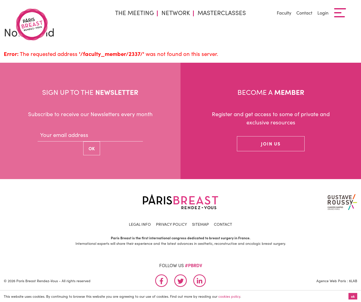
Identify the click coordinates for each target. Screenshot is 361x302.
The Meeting (134, 12)
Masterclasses (222, 12)
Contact (304, 13)
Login (322, 13)
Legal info (140, 224)
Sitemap (200, 224)
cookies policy (229, 296)
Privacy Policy (171, 224)
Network (175, 12)
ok (353, 296)
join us (271, 143)
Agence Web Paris (331, 280)
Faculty (284, 13)
